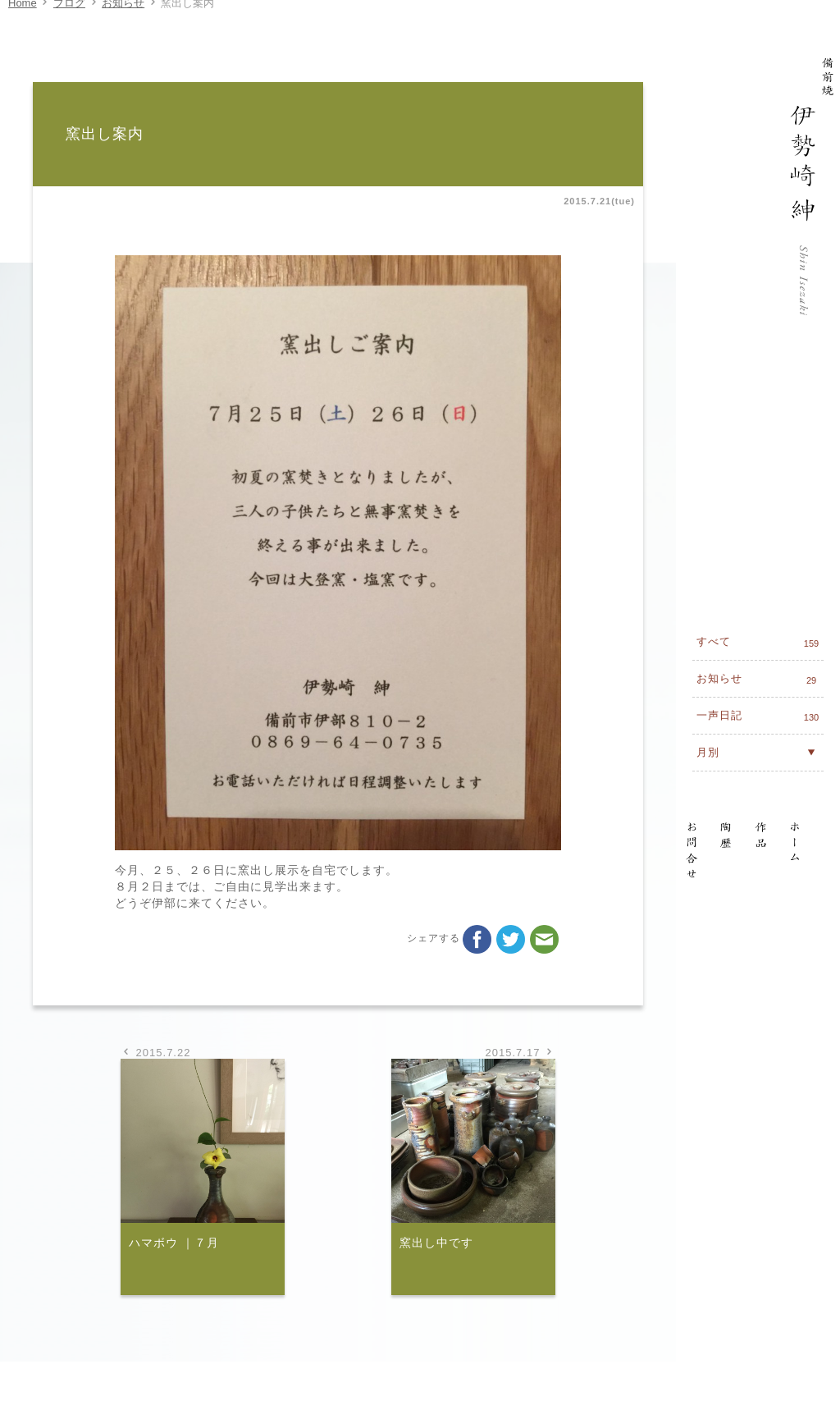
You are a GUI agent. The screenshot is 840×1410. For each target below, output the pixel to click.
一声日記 (760, 495)
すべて (760, 422)
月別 (757, 531)
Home (22, 19)
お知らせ (123, 19)
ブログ (69, 19)
